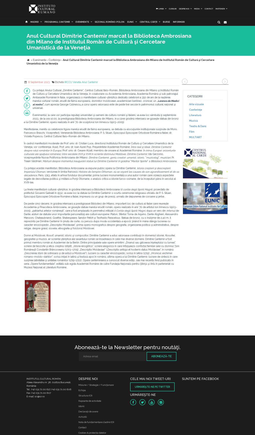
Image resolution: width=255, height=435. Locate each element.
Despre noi (184, 9)
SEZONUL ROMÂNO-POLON (109, 22)
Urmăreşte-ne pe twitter (152, 386)
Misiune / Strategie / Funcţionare (96, 385)
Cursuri (173, 9)
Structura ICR (85, 395)
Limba (160, 9)
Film (191, 131)
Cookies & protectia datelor (92, 432)
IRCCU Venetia (73, 82)
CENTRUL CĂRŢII (148, 22)
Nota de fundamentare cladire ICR (96, 422)
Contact (209, 9)
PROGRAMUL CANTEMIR (57, 22)
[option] (37, 296)
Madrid (34, 22)
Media (197, 9)
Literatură (195, 115)
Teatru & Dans (197, 126)
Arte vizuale (196, 104)
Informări (179, 22)
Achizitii (82, 417)
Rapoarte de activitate (89, 401)
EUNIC (130, 22)
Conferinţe (195, 109)
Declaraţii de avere (88, 411)
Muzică (193, 120)
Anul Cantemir (90, 82)
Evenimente (82, 22)
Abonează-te (161, 356)
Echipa (82, 390)
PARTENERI (220, 9)
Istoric (81, 406)
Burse (166, 22)
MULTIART (195, 137)
